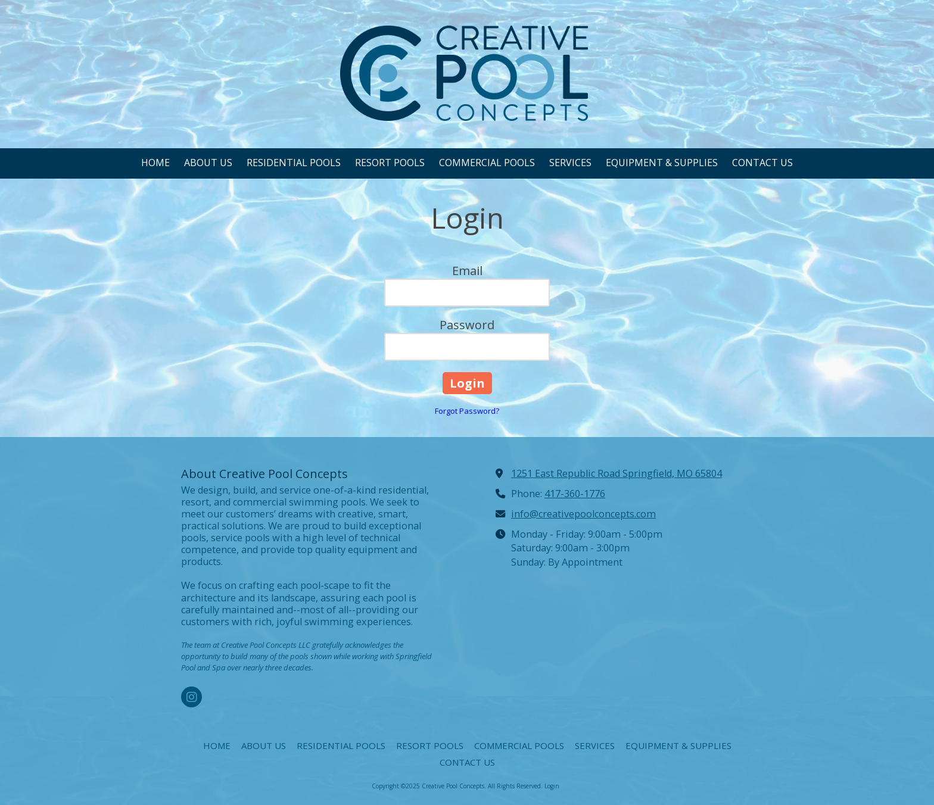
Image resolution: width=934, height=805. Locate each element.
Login (551, 786)
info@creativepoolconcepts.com (583, 513)
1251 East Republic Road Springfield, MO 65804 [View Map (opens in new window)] (616, 473)
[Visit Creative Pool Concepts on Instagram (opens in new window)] (191, 697)
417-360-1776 (574, 493)
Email (467, 271)
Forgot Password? (467, 410)
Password (467, 325)
